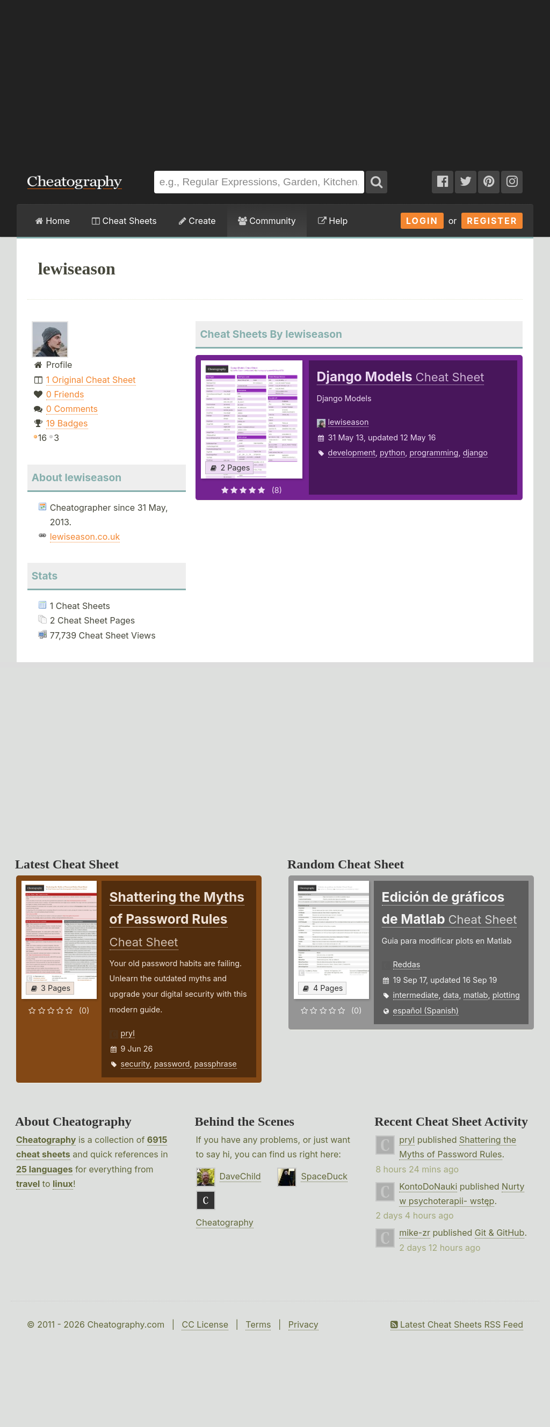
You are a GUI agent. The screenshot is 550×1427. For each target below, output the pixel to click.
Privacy (303, 1324)
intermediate (416, 994)
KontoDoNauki (428, 1186)
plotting (506, 994)
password (172, 1063)
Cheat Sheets (124, 220)
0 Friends (65, 394)
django (475, 452)
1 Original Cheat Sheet (91, 379)
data (451, 994)
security (135, 1063)
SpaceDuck (324, 1176)
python (392, 452)
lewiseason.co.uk (85, 536)
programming (433, 452)
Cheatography (46, 1139)
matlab (476, 994)
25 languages (44, 1169)
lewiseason (348, 421)
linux (63, 1183)
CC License (205, 1324)
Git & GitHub (500, 1232)
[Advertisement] (275, 80)
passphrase (215, 1063)
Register (492, 220)
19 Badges (67, 423)
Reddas (407, 964)
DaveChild (240, 1176)
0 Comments (72, 408)
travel (28, 1183)
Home (52, 220)
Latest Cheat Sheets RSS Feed (456, 1324)
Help (333, 220)
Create (197, 220)
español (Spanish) (426, 1010)
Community (267, 220)
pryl (128, 1033)
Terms (258, 1324)
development (351, 452)
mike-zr (414, 1232)
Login (422, 220)
